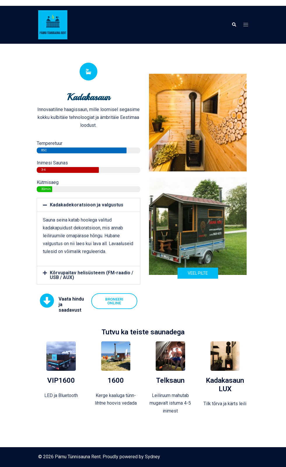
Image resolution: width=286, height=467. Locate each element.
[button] (233, 24)
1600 (116, 380)
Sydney (152, 456)
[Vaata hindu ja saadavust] (47, 300)
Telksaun (170, 380)
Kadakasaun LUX (225, 384)
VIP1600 (61, 380)
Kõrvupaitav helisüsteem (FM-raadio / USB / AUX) (91, 275)
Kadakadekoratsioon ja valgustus (86, 205)
